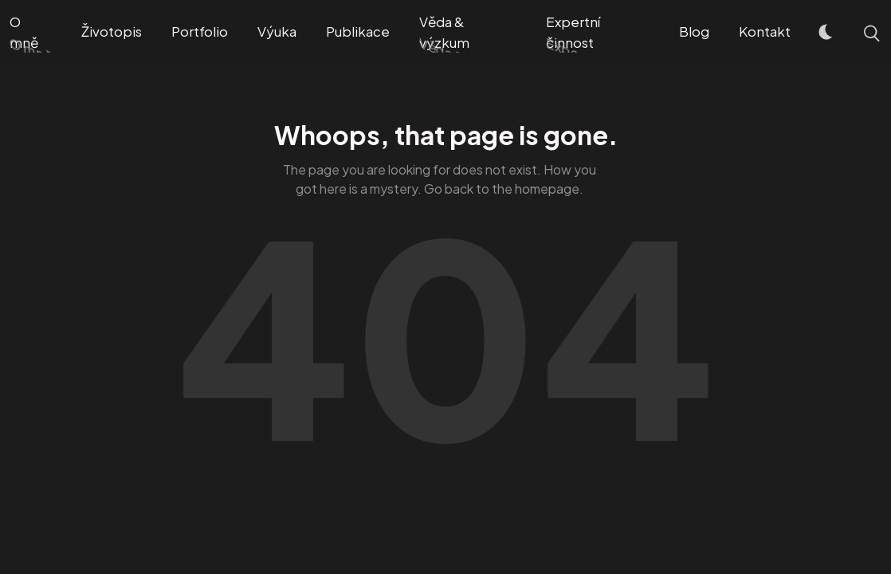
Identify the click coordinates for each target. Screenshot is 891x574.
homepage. (549, 188)
